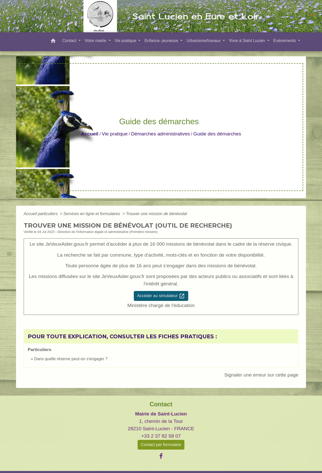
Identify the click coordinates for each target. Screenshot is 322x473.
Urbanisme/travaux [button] (204, 40)
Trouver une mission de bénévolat (156, 214)
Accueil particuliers (41, 214)
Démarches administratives (160, 133)
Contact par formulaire (161, 444)
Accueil (89, 133)
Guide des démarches (217, 133)
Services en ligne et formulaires (92, 214)
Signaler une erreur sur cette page (261, 375)
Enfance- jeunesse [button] (161, 40)
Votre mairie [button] (96, 40)
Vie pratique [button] (126, 40)
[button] (53, 42)
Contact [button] (70, 40)
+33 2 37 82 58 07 (161, 436)
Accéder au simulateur (161, 296)
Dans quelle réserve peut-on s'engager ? (71, 359)
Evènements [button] (285, 40)
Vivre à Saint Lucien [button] (247, 40)
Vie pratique (115, 133)
